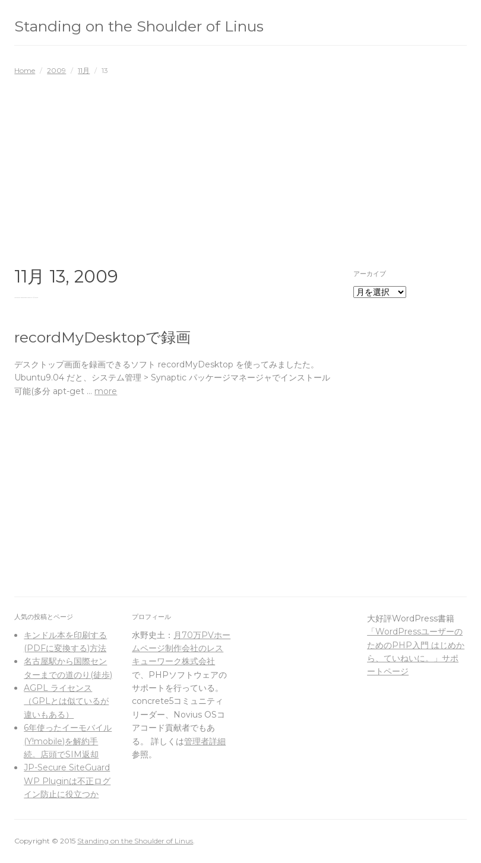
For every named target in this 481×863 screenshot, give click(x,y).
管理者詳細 (205, 741)
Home (24, 70)
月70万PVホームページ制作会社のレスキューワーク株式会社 (181, 648)
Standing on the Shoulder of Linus (139, 26)
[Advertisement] (240, 165)
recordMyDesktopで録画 (102, 337)
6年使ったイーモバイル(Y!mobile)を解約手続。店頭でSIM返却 (68, 741)
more (105, 391)
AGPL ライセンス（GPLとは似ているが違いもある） (66, 701)
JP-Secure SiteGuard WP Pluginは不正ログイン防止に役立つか (67, 780)
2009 (56, 70)
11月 (84, 70)
